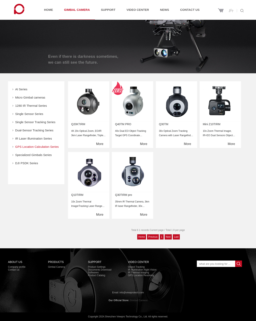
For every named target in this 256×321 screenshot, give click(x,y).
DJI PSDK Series (26, 163)
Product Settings (97, 267)
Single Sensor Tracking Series (35, 122)
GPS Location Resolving (141, 275)
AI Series (21, 89)
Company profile (16, 267)
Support (108, 9)
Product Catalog (96, 275)
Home (48, 9)
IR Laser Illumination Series (33, 138)
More (99, 144)
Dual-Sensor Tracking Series (34, 130)
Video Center (137, 9)
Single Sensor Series (29, 114)
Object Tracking (136, 267)
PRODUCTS (56, 262)
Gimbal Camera (77, 9)
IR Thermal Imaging (138, 272)
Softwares (93, 272)
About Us (15, 262)
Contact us (190, 9)
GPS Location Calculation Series (37, 146)
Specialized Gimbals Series (33, 155)
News (164, 9)
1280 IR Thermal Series (31, 105)
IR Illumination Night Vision (142, 269)
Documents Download (99, 269)
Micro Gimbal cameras (30, 97)
